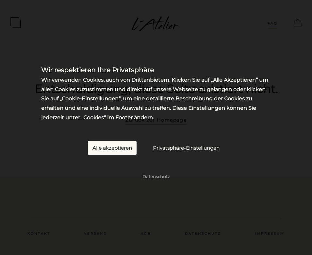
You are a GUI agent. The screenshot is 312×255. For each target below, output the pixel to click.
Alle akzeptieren (112, 147)
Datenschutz (156, 176)
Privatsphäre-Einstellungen (186, 147)
